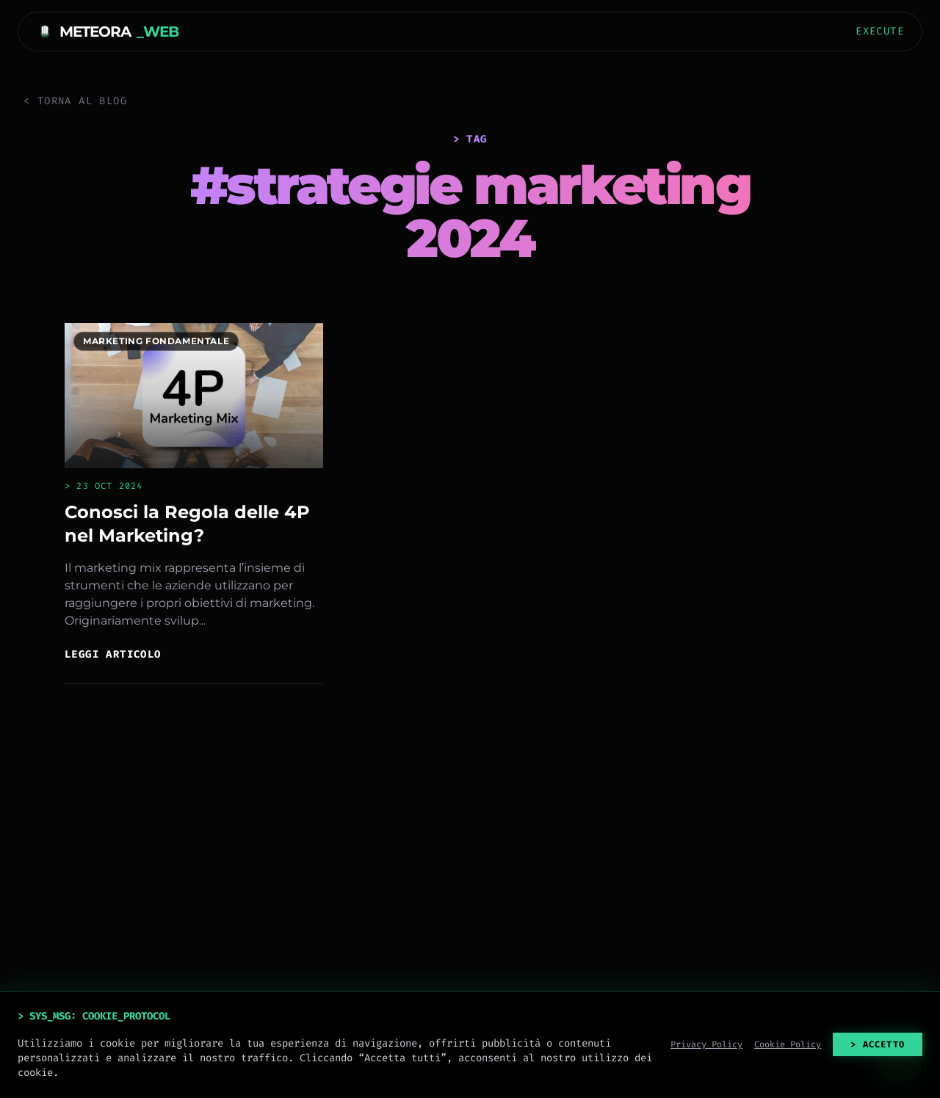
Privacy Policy (706, 1044)
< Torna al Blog (75, 101)
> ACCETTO (877, 1044)
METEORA (107, 31)
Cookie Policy (787, 1044)
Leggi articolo (113, 654)
